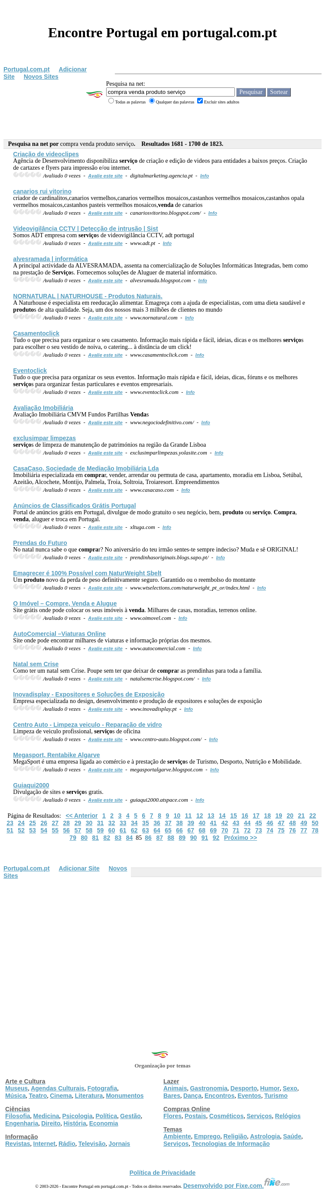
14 (222, 815)
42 (224, 822)
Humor (270, 1088)
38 (179, 822)
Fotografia (102, 1088)
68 (201, 830)
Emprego (207, 1136)
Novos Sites (41, 76)
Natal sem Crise (35, 664)
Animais (175, 1088)
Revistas (17, 1143)
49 (303, 822)
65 (168, 830)
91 (205, 837)
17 (256, 815)
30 (89, 822)
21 (301, 815)
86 (148, 837)
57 (78, 830)
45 (258, 822)
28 (66, 822)
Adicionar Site (79, 868)
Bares (171, 1095)
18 (267, 815)
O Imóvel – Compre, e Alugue (65, 603)
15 (233, 815)
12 (199, 815)
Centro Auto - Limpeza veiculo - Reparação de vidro (87, 724)
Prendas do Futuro (40, 542)
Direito (50, 1123)
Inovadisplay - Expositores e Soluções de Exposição (88, 694)
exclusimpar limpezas (44, 438)
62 (134, 830)
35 (145, 822)
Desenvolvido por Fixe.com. (236, 1185)
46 (269, 822)
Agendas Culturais (57, 1088)
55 (55, 830)
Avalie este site (105, 175)
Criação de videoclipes (46, 154)
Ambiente (177, 1136)
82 (107, 837)
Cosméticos (226, 1116)
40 (201, 822)
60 (111, 830)
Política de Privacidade (163, 1172)
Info (204, 175)
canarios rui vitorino (42, 191)
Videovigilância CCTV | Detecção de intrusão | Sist (85, 228)
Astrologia (265, 1136)
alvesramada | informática (50, 258)
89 (182, 837)
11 (188, 815)
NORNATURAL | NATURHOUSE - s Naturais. (87, 296)
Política (106, 1116)
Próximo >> (240, 837)
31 (100, 822)
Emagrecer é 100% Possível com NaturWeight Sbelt (87, 573)
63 (145, 830)
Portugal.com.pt (26, 69)
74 (269, 830)
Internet (44, 1143)
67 (190, 830)
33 (123, 822)
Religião (235, 1136)
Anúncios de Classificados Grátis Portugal (74, 505)
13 (211, 815)
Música (15, 1095)
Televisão (92, 1143)
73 (258, 830)
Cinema (61, 1095)
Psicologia (77, 1116)
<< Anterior (81, 815)
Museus (16, 1088)
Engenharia (21, 1123)
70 (224, 830)
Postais (195, 1116)
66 (179, 830)
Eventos (249, 1095)
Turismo (276, 1095)
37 (168, 822)
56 (66, 830)
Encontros (219, 1095)
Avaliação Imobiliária (43, 407)
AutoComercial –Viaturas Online (59, 633)
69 (213, 830)
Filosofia (17, 1116)
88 (170, 837)
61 (123, 830)
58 (89, 830)
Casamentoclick (36, 333)
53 (32, 830)
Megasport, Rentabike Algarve (56, 754)
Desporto (244, 1088)
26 (43, 822)
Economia (103, 1123)
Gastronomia (208, 1088)
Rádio (66, 1143)
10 (177, 815)
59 (100, 830)
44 (247, 822)
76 (292, 830)
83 (118, 837)
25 (32, 822)
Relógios (288, 1116)
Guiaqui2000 (31, 785)
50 (315, 822)
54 (43, 830)
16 (244, 815)
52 (21, 830)
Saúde (292, 1136)
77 (303, 830)
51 (9, 830)
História (75, 1123)
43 (236, 822)
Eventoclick (30, 370)
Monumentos (124, 1095)
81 (95, 837)
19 (278, 815)
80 (84, 837)
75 (281, 830)
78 (315, 830)
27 (55, 822)
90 (193, 837)
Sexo (290, 1088)
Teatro (38, 1095)
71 (236, 830)
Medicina (46, 1116)
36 (156, 822)
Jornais (119, 1143)
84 (129, 837)
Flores (172, 1116)
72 (247, 830)
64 (156, 830)
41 (213, 822)
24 (21, 822)
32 (111, 822)
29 (78, 822)
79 (72, 837)
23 (9, 822)
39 (190, 822)
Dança (192, 1095)
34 (134, 822)
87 (159, 837)
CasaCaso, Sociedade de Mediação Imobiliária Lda (86, 468)
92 (216, 837)
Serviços (259, 1116)
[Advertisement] (162, 944)
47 (281, 822)
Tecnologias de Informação (231, 1143)
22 (312, 815)
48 (292, 822)
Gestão (130, 1116)
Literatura (89, 1095)
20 (290, 815)
